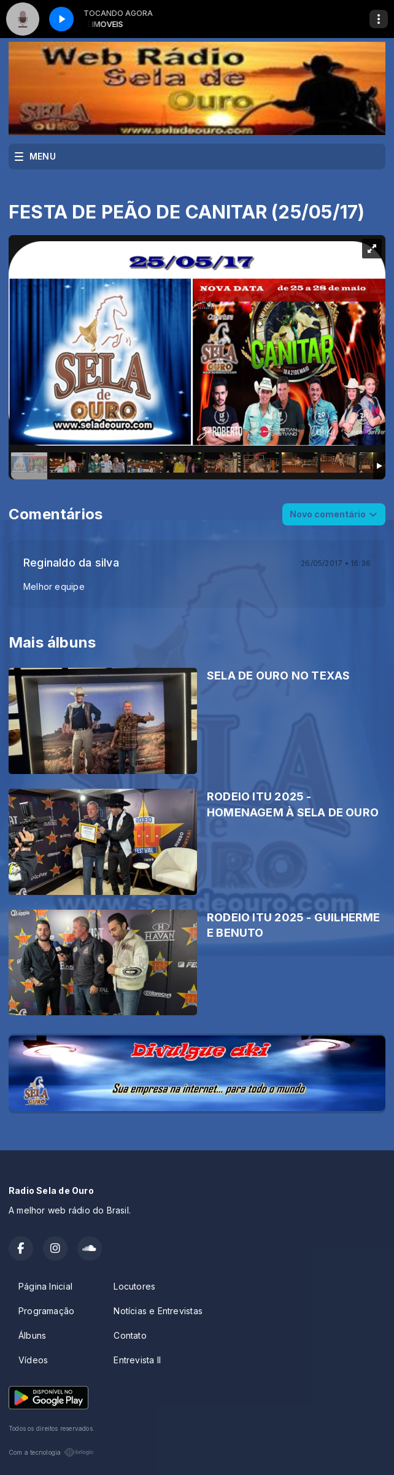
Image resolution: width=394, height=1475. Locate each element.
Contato (130, 1335)
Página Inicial (45, 1286)
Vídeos (33, 1360)
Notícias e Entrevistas (158, 1311)
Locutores (134, 1286)
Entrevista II (137, 1360)
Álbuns (32, 1335)
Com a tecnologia (51, 1452)
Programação (46, 1311)
